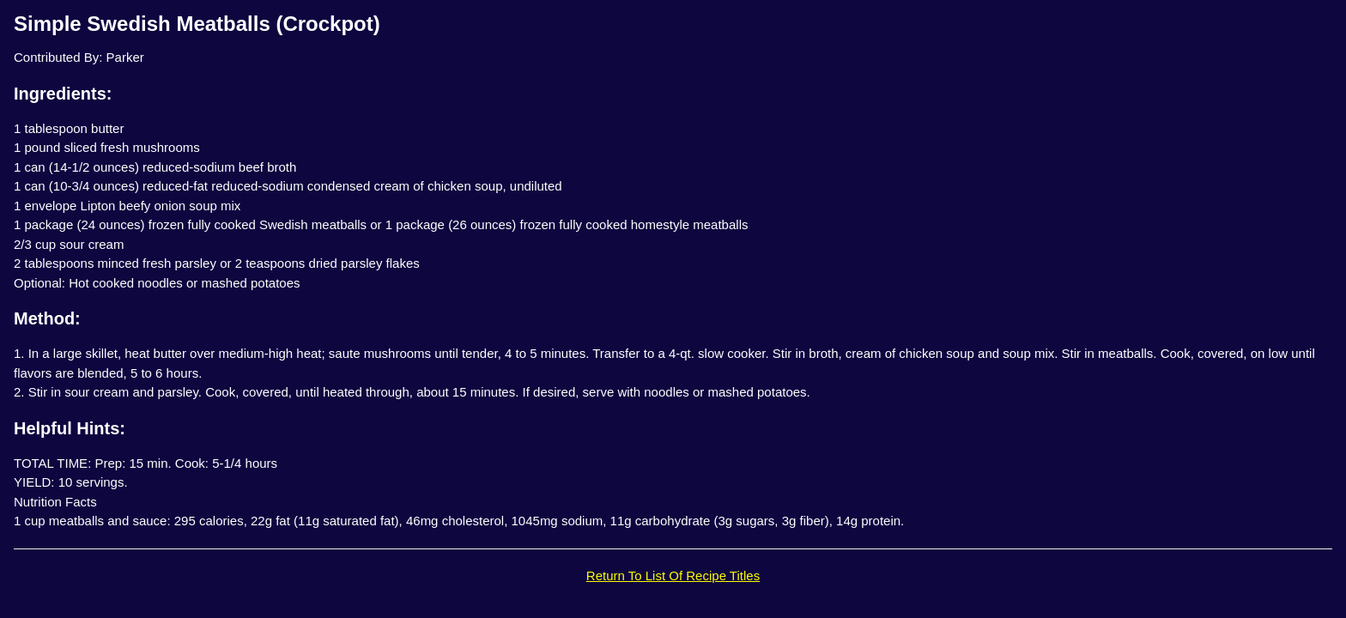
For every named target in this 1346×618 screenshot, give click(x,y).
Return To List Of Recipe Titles (673, 575)
